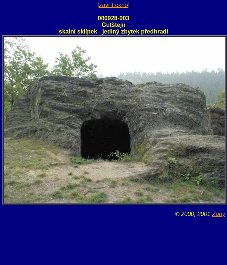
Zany (218, 214)
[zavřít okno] (113, 5)
